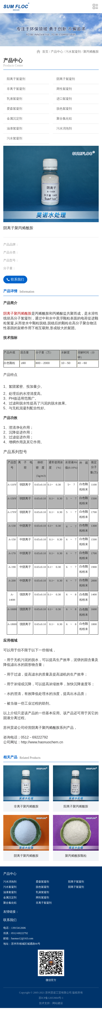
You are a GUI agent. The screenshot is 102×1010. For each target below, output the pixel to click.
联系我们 (15, 279)
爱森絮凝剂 (12, 108)
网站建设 (57, 1002)
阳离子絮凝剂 (14, 79)
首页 (45, 51)
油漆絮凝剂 (12, 128)
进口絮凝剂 (62, 98)
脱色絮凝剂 (62, 108)
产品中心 (57, 51)
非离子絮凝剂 (14, 89)
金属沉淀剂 (12, 118)
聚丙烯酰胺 (91, 51)
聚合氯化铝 (62, 118)
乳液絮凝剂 (12, 98)
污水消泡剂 (62, 128)
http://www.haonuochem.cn (42, 742)
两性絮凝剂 (62, 89)
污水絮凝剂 (73, 51)
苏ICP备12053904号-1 (51, 997)
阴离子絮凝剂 (64, 79)
